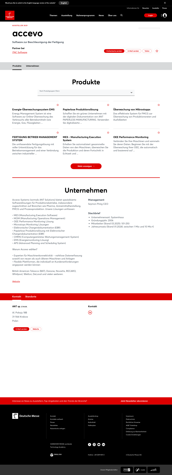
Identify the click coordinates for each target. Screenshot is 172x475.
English (64, 3)
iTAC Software (19, 52)
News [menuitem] (101, 15)
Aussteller (155, 8)
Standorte (30, 353)
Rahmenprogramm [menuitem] (85, 15)
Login (150, 15)
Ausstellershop (93, 416)
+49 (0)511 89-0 (99, 455)
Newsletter (54, 425)
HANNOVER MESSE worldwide (61, 444)
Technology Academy (57, 447)
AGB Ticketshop (131, 425)
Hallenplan (92, 425)
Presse (164, 8)
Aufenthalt (91, 422)
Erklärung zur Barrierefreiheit (136, 432)
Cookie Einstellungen (133, 435)
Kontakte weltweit (56, 419)
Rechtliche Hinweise (133, 422)
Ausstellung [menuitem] (66, 15)
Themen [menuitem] (53, 15)
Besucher (145, 8)
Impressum (130, 416)
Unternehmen (32, 71)
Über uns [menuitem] (112, 15)
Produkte (17, 71)
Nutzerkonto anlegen (57, 428)
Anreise (90, 419)
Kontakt (16, 353)
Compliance (130, 428)
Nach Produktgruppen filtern (50, 96)
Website (16, 338)
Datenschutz (130, 419)
